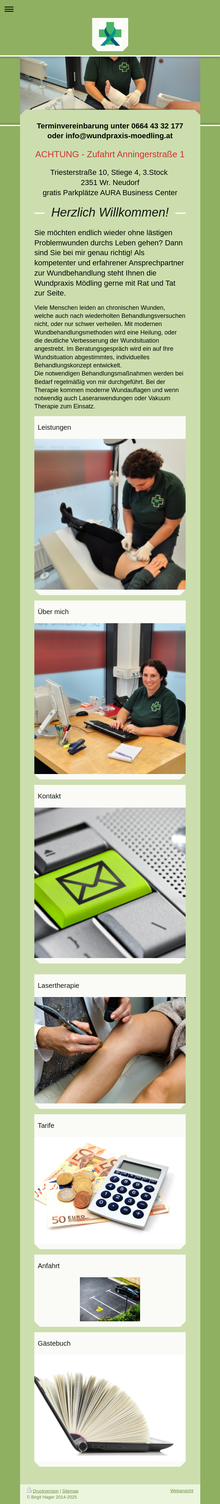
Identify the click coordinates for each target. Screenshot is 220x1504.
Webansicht (181, 1490)
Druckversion (43, 1490)
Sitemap (70, 1490)
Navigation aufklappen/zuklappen (110, 9)
